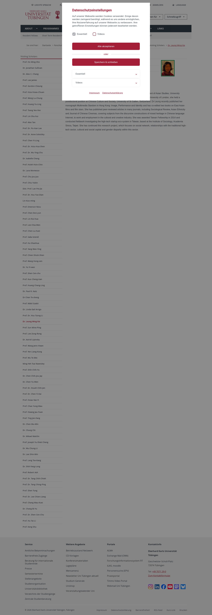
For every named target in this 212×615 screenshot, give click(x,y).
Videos (101, 34)
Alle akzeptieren (106, 46)
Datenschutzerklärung (112, 93)
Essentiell (82, 34)
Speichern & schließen (106, 62)
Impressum (94, 93)
